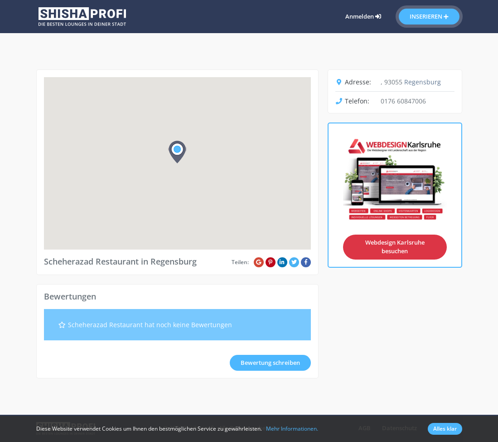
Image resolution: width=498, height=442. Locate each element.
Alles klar (445, 428)
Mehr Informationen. (292, 428)
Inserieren (429, 16)
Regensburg (422, 82)
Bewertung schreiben (270, 363)
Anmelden (363, 16)
